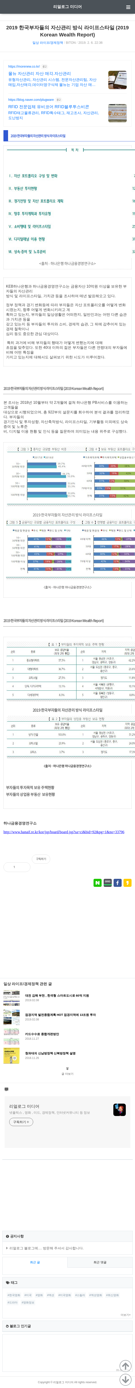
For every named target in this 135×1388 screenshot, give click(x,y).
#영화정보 (28, 1302)
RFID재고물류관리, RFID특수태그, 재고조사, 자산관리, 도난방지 (53, 115)
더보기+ (126, 1315)
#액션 (50, 1295)
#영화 (39, 1295)
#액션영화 (95, 1295)
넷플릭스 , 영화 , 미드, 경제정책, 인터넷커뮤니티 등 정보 (49, 1112)
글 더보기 (67, 1073)
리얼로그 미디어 (67, 7)
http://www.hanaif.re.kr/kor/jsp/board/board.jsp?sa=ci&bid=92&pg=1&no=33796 (63, 832)
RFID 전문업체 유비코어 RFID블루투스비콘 (48, 106)
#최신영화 (112, 1295)
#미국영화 (65, 1295)
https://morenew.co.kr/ (24, 66)
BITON (71, 42)
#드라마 (13, 1302)
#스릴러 (80, 1295)
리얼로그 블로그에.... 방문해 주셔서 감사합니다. (46, 1248)
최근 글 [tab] (35, 1262)
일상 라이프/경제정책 (47, 42)
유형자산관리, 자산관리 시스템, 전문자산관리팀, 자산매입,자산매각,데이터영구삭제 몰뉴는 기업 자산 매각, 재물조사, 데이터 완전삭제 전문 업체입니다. (52, 82)
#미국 (28, 1295)
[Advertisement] (67, 938)
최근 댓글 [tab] (100, 1262)
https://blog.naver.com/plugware (31, 100)
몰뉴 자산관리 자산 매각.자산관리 (39, 73)
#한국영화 (14, 1295)
